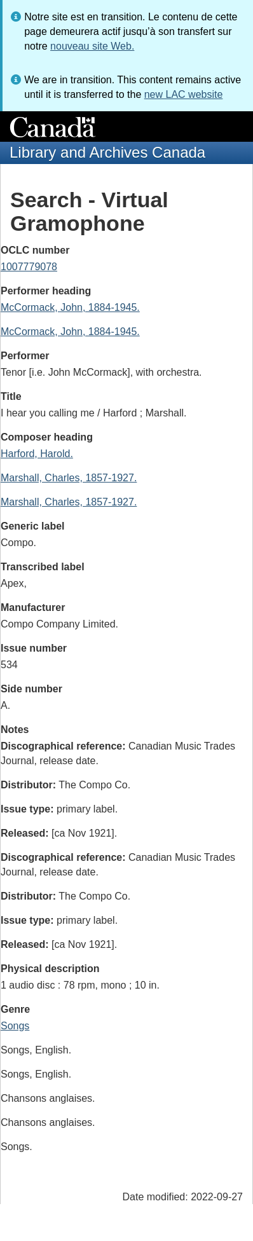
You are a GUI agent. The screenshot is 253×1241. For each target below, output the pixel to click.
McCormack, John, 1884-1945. (70, 307)
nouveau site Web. (92, 46)
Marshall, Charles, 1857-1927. (69, 477)
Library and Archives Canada (107, 152)
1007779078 (29, 266)
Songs (15, 1025)
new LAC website (183, 94)
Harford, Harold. (37, 453)
